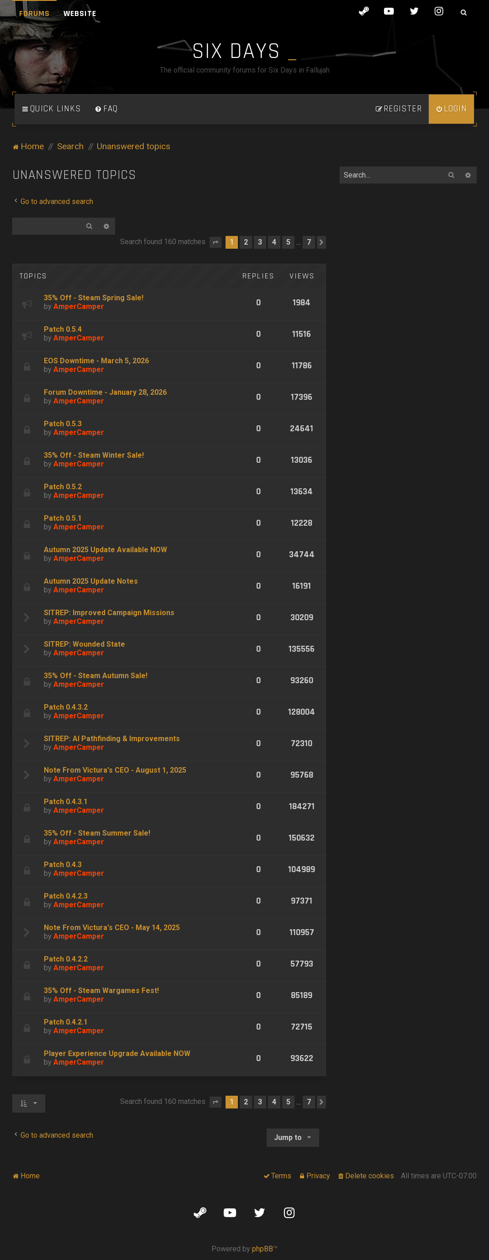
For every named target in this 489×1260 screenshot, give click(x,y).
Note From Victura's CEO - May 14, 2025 (112, 927)
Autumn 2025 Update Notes (91, 581)
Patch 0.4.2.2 (66, 959)
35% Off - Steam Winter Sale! (94, 455)
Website (79, 13)
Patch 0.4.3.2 (66, 707)
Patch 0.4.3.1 (66, 801)
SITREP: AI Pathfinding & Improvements (112, 738)
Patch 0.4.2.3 (66, 896)
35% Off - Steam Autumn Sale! (95, 675)
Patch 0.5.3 (63, 423)
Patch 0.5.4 (63, 329)
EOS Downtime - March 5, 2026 (96, 360)
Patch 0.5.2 (63, 486)
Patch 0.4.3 (63, 864)
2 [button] (246, 242)
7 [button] (309, 242)
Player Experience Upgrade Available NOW (117, 1053)
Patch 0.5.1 (63, 518)
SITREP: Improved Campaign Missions (109, 612)
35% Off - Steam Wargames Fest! (101, 990)
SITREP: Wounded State (84, 644)
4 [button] (274, 242)
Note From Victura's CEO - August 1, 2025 (115, 770)
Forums (34, 13)
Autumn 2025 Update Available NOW (105, 549)
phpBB (262, 1248)
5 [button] (288, 242)
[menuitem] (106, 109)
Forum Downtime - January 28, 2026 (105, 392)
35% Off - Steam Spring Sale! (93, 297)
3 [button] (260, 242)
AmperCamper (78, 306)
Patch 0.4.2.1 (66, 1022)
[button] (215, 242)
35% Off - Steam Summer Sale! (97, 833)
